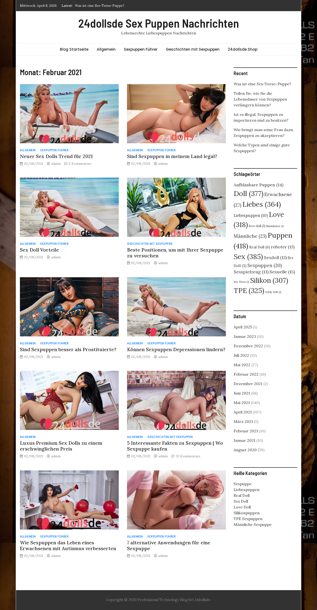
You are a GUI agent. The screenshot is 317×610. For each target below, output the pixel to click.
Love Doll (242, 507)
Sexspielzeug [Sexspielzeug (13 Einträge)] (251, 272)
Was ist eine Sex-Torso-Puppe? (99, 5)
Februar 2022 (246, 374)
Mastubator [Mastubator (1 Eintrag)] (275, 226)
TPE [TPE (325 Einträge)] (249, 290)
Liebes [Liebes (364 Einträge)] (261, 204)
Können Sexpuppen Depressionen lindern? (176, 349)
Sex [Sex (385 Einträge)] (248, 256)
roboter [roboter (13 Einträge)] (282, 247)
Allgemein (106, 49)
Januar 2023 (245, 336)
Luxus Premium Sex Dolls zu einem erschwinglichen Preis (61, 446)
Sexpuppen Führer (141, 49)
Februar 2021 (246, 430)
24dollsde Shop (242, 49)
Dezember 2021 (248, 383)
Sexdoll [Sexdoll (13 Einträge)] (275, 257)
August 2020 (245, 449)
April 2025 (243, 327)
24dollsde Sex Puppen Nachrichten (158, 23)
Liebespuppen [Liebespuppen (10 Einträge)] (251, 215)
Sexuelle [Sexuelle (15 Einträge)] (282, 272)
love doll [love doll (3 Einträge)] (257, 226)
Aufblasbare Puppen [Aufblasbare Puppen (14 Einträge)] (258, 185)
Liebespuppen (247, 489)
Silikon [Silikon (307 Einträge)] (269, 280)
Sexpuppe (243, 483)
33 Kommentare (188, 456)
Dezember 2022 (248, 345)
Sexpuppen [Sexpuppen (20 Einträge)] (264, 265)
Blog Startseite (74, 49)
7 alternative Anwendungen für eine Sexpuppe (168, 545)
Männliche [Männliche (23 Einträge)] (250, 236)
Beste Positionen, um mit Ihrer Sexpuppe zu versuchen (175, 253)
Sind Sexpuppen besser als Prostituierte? (68, 349)
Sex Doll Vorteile (39, 250)
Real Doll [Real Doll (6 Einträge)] (259, 247)
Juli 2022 (241, 355)
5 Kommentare (80, 163)
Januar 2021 (244, 440)
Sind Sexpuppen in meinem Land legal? (172, 156)
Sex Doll (241, 501)
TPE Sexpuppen (248, 518)
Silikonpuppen (247, 512)
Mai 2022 (242, 364)
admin (56, 163)
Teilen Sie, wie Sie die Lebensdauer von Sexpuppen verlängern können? (260, 99)
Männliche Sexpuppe (253, 524)
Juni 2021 (242, 393)
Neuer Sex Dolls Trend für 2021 (56, 156)
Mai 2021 (242, 402)
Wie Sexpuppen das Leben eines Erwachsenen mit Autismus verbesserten (68, 545)
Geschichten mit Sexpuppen (193, 49)
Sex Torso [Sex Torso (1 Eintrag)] (241, 282)
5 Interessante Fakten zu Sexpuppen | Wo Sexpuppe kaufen (175, 446)
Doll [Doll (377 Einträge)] (248, 193)
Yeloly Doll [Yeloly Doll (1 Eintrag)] (273, 292)
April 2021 (243, 412)
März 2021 (243, 421)
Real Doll (242, 495)
